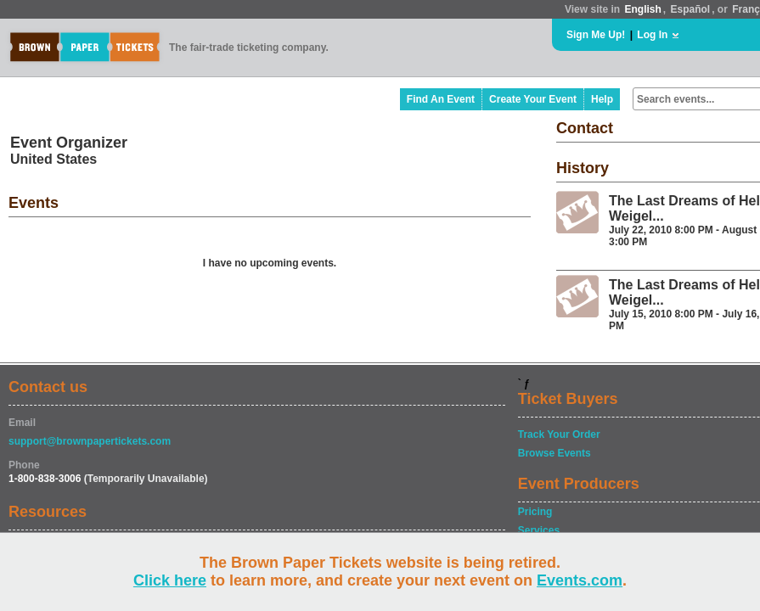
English (642, 9)
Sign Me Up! (595, 35)
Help (602, 99)
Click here (169, 580)
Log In (652, 35)
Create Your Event (533, 99)
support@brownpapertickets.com (89, 441)
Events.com (579, 580)
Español (691, 9)
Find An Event (441, 99)
